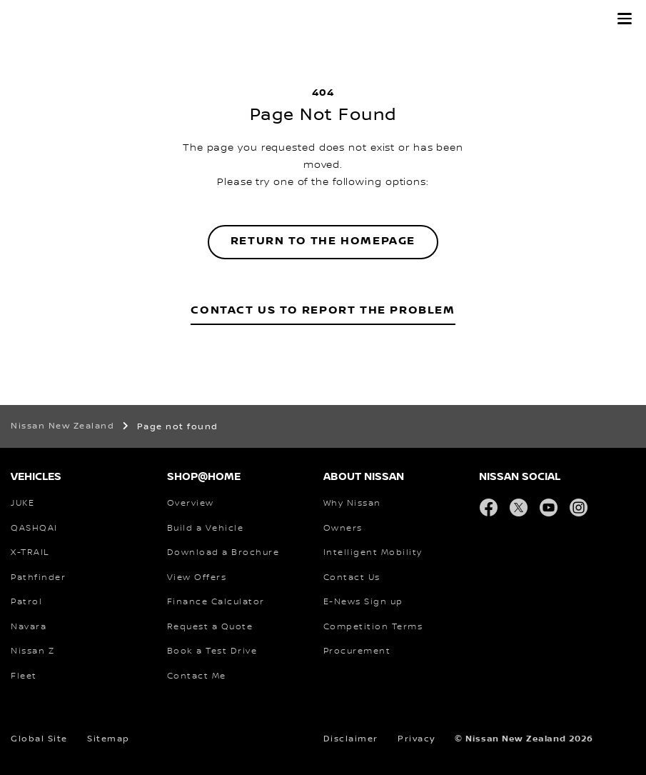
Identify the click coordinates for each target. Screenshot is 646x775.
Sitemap (108, 739)
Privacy (416, 739)
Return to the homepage (323, 241)
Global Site (39, 739)
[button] (624, 18)
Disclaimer (350, 739)
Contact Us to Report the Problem (323, 310)
